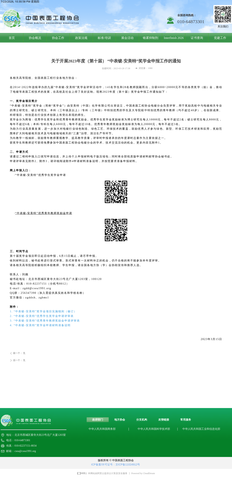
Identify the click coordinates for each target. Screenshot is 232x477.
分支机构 (141, 419)
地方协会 (119, 419)
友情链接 (163, 419)
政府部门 (97, 419)
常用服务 (185, 419)
